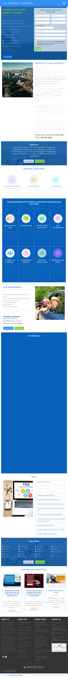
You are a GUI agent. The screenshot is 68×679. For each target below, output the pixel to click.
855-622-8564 (46, 138)
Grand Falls (38, 81)
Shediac (43, 81)
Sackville (48, 81)
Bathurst (50, 79)
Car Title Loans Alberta (25, 630)
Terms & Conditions (46, 675)
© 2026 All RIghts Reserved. (60, 675)
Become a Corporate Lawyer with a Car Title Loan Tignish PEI (42, 658)
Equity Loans (22, 654)
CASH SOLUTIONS (10, 3)
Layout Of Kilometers (40, 25)
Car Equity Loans (55, 91)
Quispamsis (58, 81)
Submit (38, 48)
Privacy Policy (36, 675)
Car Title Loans (61, 88)
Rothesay (43, 83)
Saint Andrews (24, 546)
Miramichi (55, 79)
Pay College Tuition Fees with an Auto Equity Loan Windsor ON (41, 645)
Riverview (37, 83)
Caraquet (60, 77)
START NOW (29, 161)
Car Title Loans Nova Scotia (26, 642)
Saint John (37, 77)
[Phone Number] (50, 35)
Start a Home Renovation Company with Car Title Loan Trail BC (42, 651)
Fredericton (49, 77)
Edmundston (62, 79)
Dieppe (52, 81)
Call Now (7, 56)
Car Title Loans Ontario (25, 627)
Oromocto (54, 77)
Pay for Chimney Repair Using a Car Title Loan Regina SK (42, 631)
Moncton (43, 77)
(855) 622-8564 (27, 3)
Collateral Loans (23, 657)
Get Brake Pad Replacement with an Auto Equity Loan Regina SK (41, 638)
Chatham (37, 85)
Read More (12, 610)
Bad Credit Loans (45, 93)
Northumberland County (52, 83)
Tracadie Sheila (43, 79)
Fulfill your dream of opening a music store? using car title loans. (42, 624)
